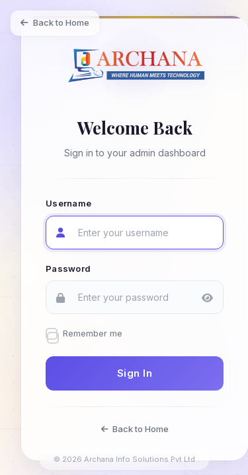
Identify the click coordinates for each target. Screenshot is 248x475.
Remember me (92, 333)
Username (68, 203)
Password (68, 268)
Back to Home (55, 22)
